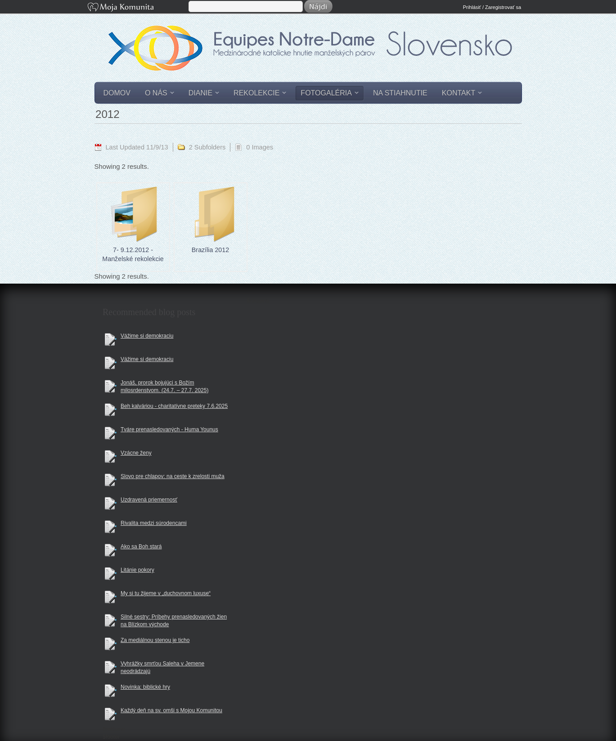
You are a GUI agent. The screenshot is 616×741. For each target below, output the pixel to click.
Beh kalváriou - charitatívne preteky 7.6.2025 (174, 406)
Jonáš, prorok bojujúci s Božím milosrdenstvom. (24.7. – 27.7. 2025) (164, 386)
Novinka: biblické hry (145, 687)
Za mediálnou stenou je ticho (155, 640)
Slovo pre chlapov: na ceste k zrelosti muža (173, 476)
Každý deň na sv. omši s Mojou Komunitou (171, 710)
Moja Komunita (137, 8)
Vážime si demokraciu (147, 336)
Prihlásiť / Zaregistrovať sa (492, 7)
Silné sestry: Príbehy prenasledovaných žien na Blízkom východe (174, 621)
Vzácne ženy (136, 453)
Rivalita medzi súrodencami (154, 523)
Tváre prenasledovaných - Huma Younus (169, 429)
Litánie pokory (137, 570)
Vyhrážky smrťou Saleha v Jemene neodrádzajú (162, 667)
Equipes (314, 55)
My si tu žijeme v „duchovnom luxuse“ (166, 593)
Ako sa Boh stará (141, 546)
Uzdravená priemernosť (149, 500)
